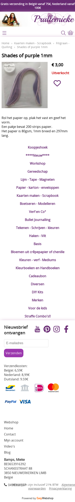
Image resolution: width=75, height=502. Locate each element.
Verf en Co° (37, 211)
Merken (37, 300)
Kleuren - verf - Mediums (37, 260)
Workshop (37, 163)
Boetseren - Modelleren (37, 203)
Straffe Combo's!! (38, 316)
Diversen (37, 284)
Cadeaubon (37, 276)
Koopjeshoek (37, 147)
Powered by (37, 498)
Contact (10, 434)
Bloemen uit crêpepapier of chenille (37, 252)
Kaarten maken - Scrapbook (37, 195)
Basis (37, 244)
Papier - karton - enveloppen (37, 187)
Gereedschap (37, 171)
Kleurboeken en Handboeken (38, 268)
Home (5, 43)
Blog (7, 452)
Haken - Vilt (37, 236)
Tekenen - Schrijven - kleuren (37, 228)
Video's (9, 446)
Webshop (11, 422)
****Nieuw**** (37, 155)
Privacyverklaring (60, 488)
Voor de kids (37, 308)
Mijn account (13, 440)
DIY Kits (37, 292)
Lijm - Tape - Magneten (38, 179)
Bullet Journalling (37, 220)
